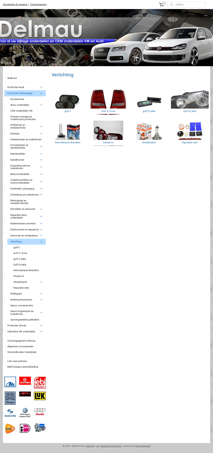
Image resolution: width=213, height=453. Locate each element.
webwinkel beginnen (111, 446)
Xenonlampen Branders (26, 270)
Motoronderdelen (26, 174)
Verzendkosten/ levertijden (22, 352)
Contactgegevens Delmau (21, 340)
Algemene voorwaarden (20, 346)
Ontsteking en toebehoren (26, 194)
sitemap (90, 446)
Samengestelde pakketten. (25, 319)
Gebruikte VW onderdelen (25, 331)
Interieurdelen (26, 153)
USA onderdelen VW (21, 110)
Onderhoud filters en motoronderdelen (26, 181)
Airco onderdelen (26, 105)
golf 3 (16, 247)
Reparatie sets (21, 287)
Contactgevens (38, 4)
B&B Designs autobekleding (22, 366)
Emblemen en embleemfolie (26, 126)
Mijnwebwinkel (143, 446)
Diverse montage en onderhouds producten (23, 118)
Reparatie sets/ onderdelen (26, 216)
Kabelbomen (26, 159)
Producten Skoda (25, 325)
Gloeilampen (28, 282)
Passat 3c (18, 276)
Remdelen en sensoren (26, 209)
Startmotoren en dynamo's (26, 229)
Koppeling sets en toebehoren (26, 167)
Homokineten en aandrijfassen (26, 146)
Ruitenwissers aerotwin (26, 223)
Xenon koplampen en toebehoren (26, 312)
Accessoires (17, 99)
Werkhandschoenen (26, 299)
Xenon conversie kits (21, 305)
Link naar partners (17, 361)
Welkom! (12, 78)
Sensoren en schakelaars (26, 235)
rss (97, 446)
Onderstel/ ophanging (26, 188)
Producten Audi (25, 87)
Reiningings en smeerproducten (19, 202)
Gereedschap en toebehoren (25, 139)
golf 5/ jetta (19, 259)
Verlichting (26, 241)
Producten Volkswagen (25, 93)
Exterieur (26, 133)
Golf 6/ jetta (19, 264)
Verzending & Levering (15, 4)
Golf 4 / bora (20, 253)
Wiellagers (26, 293)
